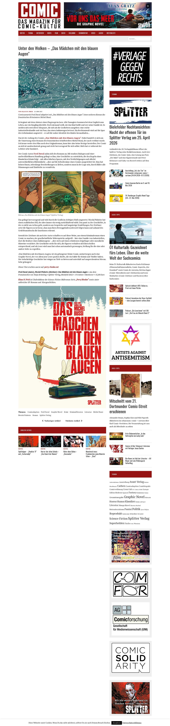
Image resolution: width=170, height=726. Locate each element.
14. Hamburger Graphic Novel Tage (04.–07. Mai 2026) (137, 196)
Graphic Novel (56, 412)
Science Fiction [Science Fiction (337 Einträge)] (118, 518)
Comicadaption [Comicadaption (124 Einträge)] (132, 486)
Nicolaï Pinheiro (24, 415)
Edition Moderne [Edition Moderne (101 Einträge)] (115, 493)
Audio (101, 33)
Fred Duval (39, 153)
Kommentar (83, 33)
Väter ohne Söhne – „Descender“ (70, 452)
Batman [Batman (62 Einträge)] (146, 482)
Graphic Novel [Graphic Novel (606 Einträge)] (134, 497)
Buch (63, 33)
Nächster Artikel (73, 421)
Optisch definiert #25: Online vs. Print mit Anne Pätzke (136, 286)
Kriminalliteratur (76, 412)
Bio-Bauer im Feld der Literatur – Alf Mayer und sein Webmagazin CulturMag (138, 461)
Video (93, 33)
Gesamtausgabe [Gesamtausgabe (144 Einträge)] (116, 497)
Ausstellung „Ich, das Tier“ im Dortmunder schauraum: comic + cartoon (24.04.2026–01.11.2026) (137, 173)
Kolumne (72, 33)
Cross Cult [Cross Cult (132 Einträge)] (127, 489)
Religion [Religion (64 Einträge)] (146, 509)
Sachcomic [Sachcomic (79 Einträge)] (125, 514)
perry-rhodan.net (51, 267)
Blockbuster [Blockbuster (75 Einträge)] (113, 486)
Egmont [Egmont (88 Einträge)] (125, 493)
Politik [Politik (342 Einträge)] (136, 509)
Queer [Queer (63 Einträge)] (142, 509)
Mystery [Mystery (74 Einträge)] (133, 505)
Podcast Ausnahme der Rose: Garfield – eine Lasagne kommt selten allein (138, 299)
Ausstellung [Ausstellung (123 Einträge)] (124, 482)
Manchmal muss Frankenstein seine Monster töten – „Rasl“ (95, 454)
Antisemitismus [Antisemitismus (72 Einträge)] (114, 482)
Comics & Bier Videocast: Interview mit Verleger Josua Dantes (137, 447)
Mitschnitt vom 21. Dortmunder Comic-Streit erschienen (128, 406)
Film (56, 33)
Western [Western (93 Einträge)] (137, 524)
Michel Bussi (98, 412)
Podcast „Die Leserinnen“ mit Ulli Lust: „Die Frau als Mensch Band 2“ (137, 311)
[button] (108, 15)
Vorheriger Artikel (51, 421)
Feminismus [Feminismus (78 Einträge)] (140, 493)
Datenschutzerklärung (131, 723)
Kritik (22, 33)
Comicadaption (33, 412)
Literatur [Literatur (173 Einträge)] (113, 505)
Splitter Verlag (45, 415)
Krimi (66, 412)
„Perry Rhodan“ (82, 279)
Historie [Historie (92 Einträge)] (148, 497)
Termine (114, 94)
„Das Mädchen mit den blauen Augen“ (63, 138)
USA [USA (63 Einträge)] (132, 523)
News (49, 33)
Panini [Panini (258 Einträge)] (128, 509)
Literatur (88, 412)
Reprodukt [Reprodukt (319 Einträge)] (115, 513)
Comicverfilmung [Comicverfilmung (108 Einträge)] (116, 489)
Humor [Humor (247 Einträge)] (121, 501)
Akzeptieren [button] (117, 723)
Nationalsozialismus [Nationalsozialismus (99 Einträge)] (116, 509)
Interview (40, 33)
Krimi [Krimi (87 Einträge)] (137, 502)
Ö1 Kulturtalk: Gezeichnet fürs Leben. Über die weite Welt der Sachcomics (129, 252)
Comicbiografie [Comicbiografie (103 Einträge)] (144, 486)
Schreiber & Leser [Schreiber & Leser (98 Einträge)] (136, 514)
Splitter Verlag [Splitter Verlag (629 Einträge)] (138, 518)
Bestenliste (111, 33)
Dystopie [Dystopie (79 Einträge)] (146, 489)
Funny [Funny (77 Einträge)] (146, 493)
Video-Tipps (115, 368)
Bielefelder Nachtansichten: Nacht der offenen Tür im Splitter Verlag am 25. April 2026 (129, 135)
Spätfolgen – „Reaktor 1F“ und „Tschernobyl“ (27, 452)
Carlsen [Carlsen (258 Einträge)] (121, 486)
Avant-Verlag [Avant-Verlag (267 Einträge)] (137, 481)
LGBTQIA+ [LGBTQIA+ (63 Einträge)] (143, 502)
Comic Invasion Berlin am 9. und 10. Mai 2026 (137, 184)
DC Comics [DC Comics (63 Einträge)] (135, 489)
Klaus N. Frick (27, 111)
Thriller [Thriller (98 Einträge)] (128, 523)
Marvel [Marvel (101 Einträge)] (127, 505)
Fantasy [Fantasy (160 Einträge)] (132, 492)
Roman (35, 415)
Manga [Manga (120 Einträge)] (121, 505)
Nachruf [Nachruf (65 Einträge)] (138, 505)
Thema (30, 33)
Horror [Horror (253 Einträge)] (113, 501)
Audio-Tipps (116, 214)
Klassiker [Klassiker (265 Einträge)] (130, 501)
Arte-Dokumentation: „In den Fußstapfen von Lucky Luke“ (135, 434)
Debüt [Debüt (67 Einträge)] (140, 489)
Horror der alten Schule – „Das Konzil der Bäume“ (50, 452)
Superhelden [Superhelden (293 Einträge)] (116, 523)
